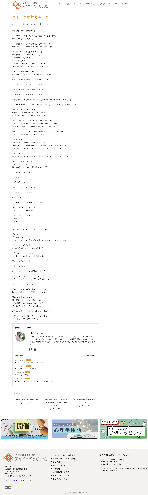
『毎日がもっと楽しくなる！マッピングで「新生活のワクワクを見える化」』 (55, 402)
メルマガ (45, 24)
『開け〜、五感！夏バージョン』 (26, 399)
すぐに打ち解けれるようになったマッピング (31, 362)
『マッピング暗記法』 (24, 375)
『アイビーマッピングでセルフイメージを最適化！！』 (35, 381)
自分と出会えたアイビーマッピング (28, 369)
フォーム (15, 480)
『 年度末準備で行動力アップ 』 (84, 401)
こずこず (18, 24)
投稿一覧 (91, 355)
